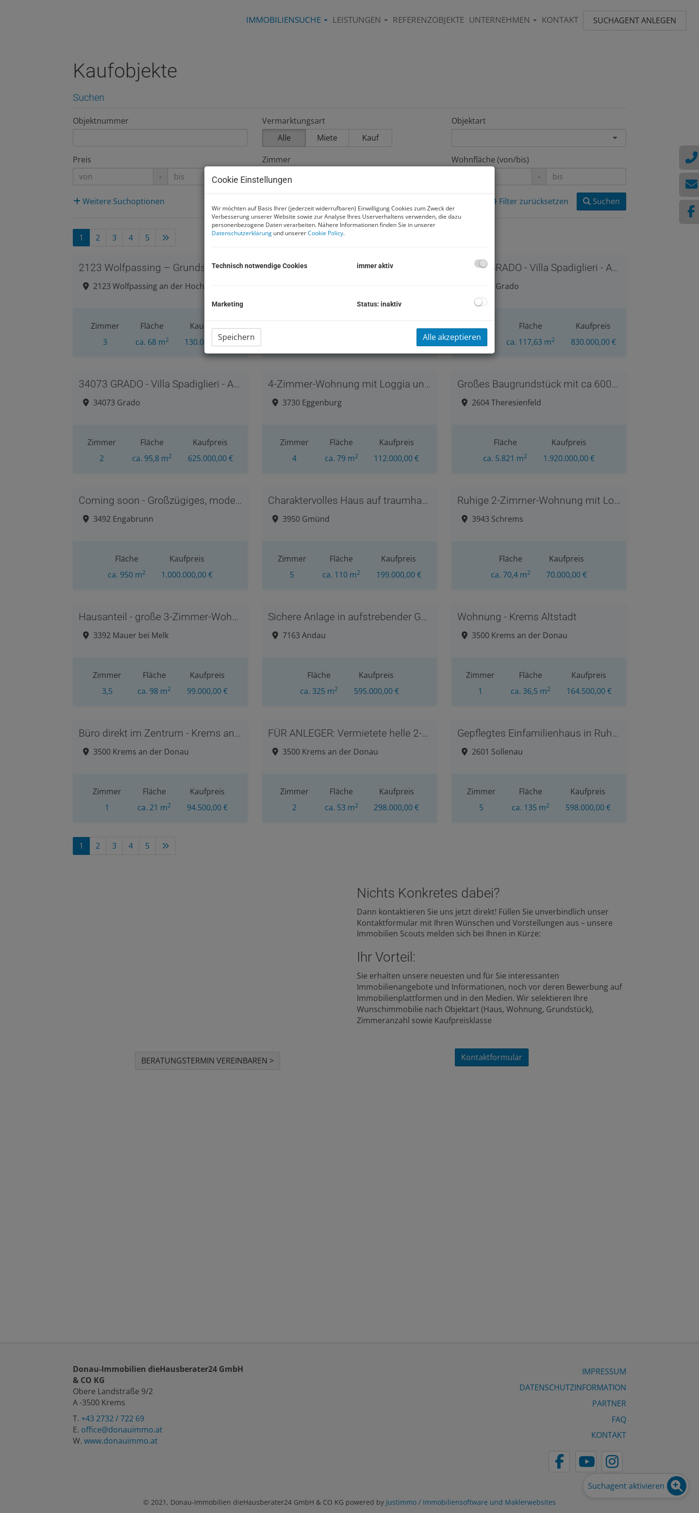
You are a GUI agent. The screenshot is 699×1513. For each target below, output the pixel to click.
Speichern (236, 337)
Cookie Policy (325, 233)
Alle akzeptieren (452, 337)
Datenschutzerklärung (242, 233)
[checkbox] (480, 263)
